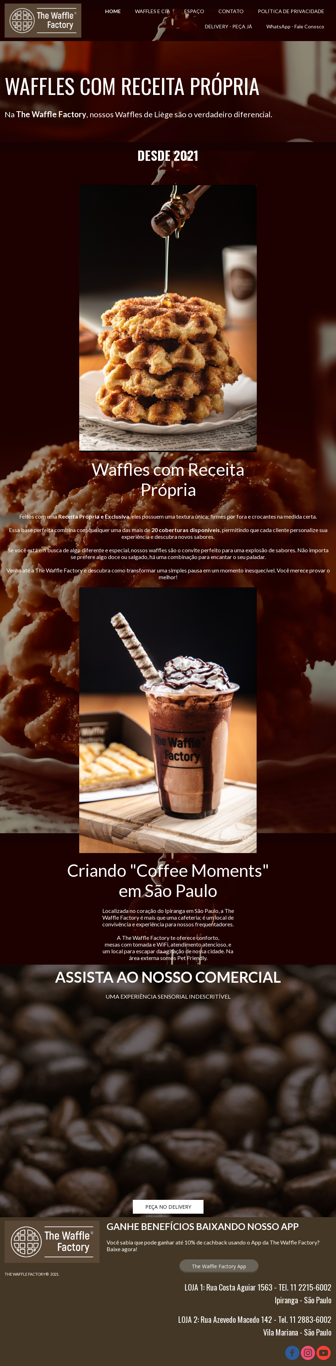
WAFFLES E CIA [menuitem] (152, 11)
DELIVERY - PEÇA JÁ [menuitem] (228, 26)
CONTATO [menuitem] (231, 11)
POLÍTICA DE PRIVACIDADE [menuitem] (291, 11)
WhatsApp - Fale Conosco (295, 26)
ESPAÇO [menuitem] (194, 11)
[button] (168, 1207)
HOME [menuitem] (113, 11)
